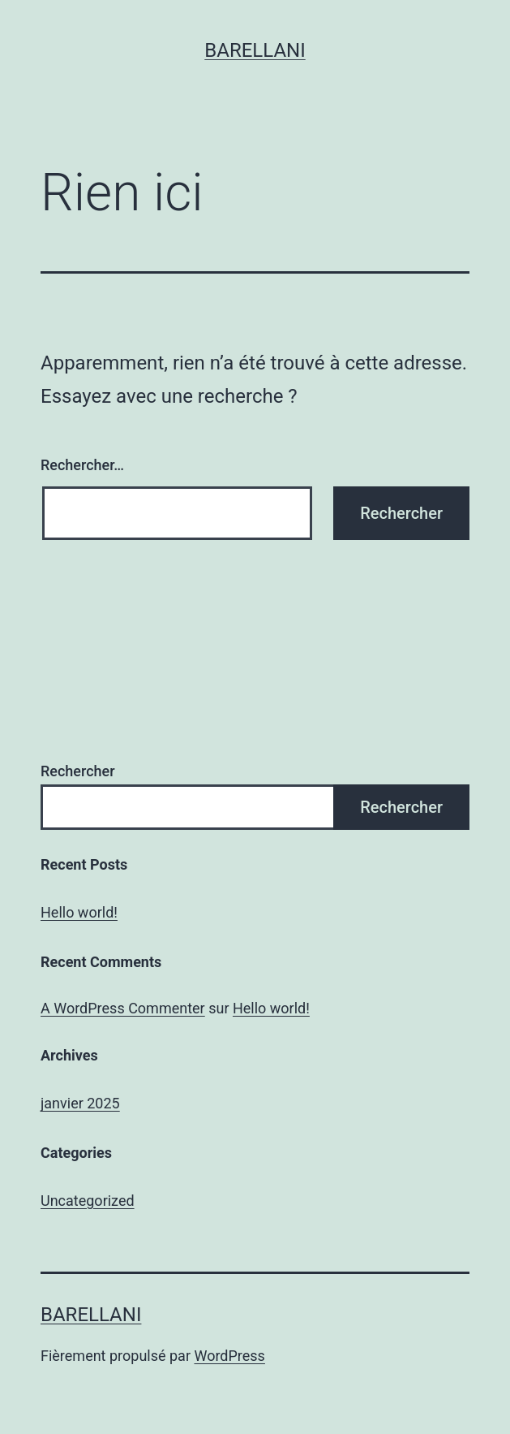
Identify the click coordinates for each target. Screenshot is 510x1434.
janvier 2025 (80, 1103)
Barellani (254, 50)
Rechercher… (82, 464)
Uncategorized (88, 1200)
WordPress (229, 1355)
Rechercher (78, 771)
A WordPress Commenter (123, 1008)
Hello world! (79, 912)
